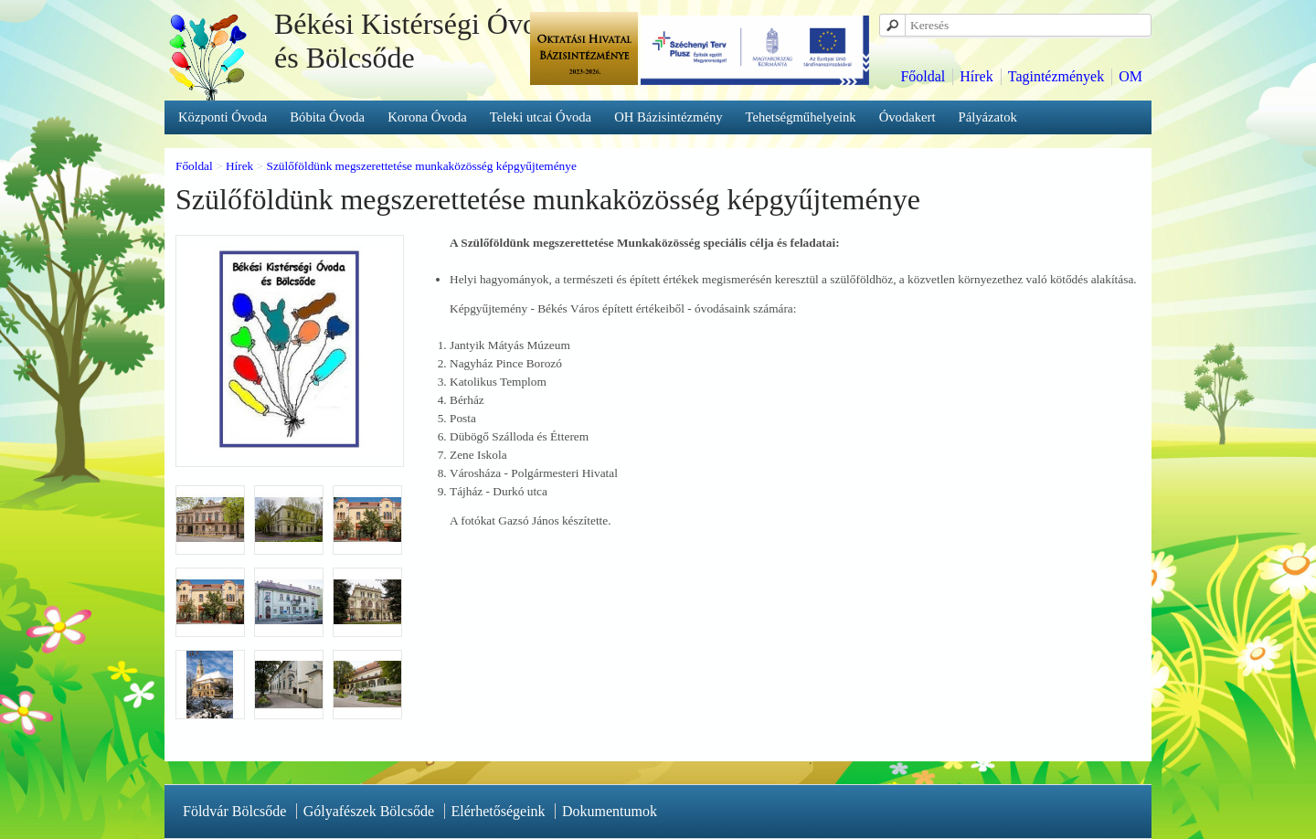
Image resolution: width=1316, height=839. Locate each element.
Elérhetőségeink (498, 811)
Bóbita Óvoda (327, 117)
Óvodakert (907, 117)
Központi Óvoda (222, 117)
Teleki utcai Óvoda (540, 117)
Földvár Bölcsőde (234, 811)
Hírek (976, 76)
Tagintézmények (1056, 76)
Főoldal (922, 76)
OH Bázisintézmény (668, 117)
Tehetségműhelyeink (801, 117)
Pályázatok (988, 117)
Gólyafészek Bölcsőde (369, 811)
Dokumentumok (609, 811)
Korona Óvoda (427, 117)
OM (1130, 76)
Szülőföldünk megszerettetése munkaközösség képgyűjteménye (421, 166)
